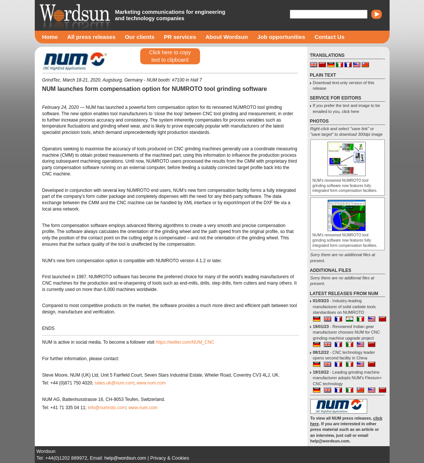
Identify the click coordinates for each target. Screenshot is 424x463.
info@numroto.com (107, 407)
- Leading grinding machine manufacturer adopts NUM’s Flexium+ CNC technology (347, 378)
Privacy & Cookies (169, 458)
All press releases (91, 37)
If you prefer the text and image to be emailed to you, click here (346, 108)
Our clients (139, 37)
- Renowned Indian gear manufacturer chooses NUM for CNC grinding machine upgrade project (346, 332)
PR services (180, 37)
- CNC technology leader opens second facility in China (344, 355)
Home (50, 37)
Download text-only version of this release (343, 85)
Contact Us (329, 37)
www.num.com (151, 383)
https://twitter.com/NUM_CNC (185, 342)
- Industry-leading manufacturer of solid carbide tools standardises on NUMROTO (344, 306)
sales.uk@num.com (114, 383)
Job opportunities (281, 37)
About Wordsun (226, 37)
